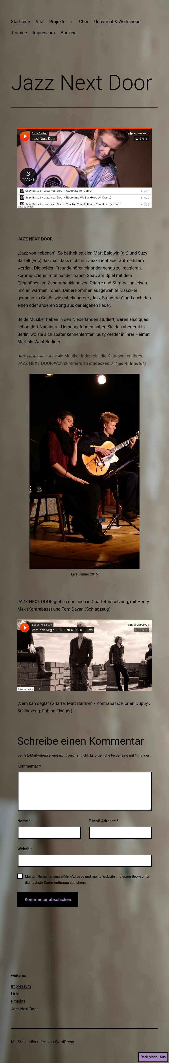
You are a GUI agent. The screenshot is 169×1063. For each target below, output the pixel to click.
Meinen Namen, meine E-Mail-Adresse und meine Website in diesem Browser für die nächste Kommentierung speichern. (87, 879)
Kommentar (29, 766)
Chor (83, 21)
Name (24, 821)
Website (24, 848)
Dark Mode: (153, 1057)
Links (15, 993)
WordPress (64, 1041)
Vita (39, 21)
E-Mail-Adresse (104, 821)
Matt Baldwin (106, 253)
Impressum (44, 32)
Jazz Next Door (24, 1009)
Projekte (57, 21)
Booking (69, 32)
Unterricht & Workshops (117, 21)
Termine (19, 32)
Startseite (20, 21)
